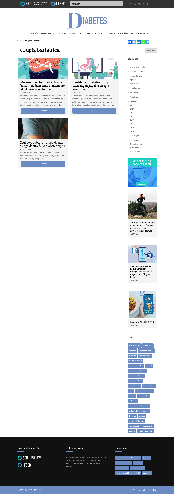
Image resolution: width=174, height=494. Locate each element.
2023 (132, 120)
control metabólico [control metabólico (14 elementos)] (136, 366)
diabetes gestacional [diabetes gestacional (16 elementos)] (136, 376)
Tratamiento (46, 34)
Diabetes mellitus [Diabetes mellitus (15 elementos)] (135, 381)
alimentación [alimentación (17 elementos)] (147, 345)
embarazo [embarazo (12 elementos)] (132, 401)
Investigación (32, 34)
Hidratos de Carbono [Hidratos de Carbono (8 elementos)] (136, 421)
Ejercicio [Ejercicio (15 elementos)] (132, 396)
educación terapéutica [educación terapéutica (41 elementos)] (144, 391)
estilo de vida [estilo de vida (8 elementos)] (134, 411)
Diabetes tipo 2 (136, 148)
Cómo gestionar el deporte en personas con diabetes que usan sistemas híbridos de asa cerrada (142, 226)
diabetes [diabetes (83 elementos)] (143, 371)
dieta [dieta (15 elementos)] (131, 391)
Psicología (110, 34)
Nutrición (134, 83)
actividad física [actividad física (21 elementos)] (134, 345)
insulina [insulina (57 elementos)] (132, 431)
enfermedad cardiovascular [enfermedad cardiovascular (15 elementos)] (139, 406)
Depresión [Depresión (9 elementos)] (133, 371)
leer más (43, 110)
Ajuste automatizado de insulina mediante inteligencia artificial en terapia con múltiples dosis (141, 272)
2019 (132, 105)
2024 (132, 124)
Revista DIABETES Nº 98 (142, 321)
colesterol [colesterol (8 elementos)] (132, 356)
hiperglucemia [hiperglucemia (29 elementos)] (134, 426)
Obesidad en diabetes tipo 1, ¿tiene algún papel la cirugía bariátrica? (90, 85)
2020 (132, 109)
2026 (132, 131)
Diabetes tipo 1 (136, 144)
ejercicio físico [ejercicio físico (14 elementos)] (143, 396)
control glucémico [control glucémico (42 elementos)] (135, 361)
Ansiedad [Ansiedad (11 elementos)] (132, 351)
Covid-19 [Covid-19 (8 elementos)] (149, 366)
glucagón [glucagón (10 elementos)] (145, 411)
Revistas (133, 101)
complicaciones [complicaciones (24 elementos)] (145, 356)
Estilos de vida (93, 34)
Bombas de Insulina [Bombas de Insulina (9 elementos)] (146, 351)
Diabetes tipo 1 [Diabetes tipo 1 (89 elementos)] (134, 386)
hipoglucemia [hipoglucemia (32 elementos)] (148, 426)
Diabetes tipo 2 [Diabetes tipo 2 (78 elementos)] (148, 386)
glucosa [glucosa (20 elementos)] (142, 416)
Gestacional (135, 151)
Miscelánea (123, 34)
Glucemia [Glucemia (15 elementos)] (132, 416)
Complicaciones (77, 34)
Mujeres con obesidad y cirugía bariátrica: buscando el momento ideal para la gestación (42, 85)
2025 (132, 127)
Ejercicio (133, 79)
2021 (132, 112)
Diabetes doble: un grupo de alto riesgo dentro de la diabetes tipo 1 (42, 144)
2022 (132, 116)
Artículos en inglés (139, 34)
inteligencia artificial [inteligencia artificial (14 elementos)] (145, 431)
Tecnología (63, 34)
